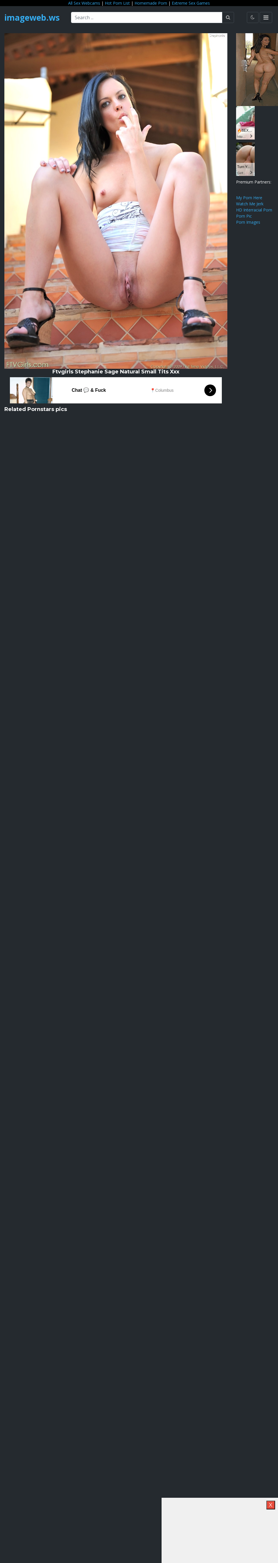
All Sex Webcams (84, 3)
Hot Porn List (117, 3)
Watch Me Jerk (249, 204)
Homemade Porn (150, 3)
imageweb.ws (32, 17)
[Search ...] (146, 17)
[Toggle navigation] (266, 17)
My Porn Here (249, 197)
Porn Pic (244, 216)
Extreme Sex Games (191, 3)
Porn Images (248, 222)
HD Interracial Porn (254, 210)
